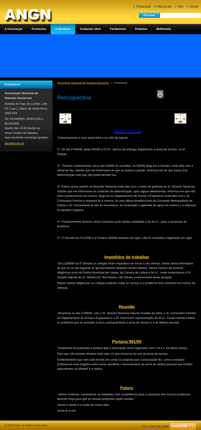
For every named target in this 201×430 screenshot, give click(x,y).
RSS (180, 6)
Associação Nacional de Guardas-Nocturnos (83, 82)
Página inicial (143, 6)
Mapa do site (164, 6)
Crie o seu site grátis (155, 426)
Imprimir (194, 6)
